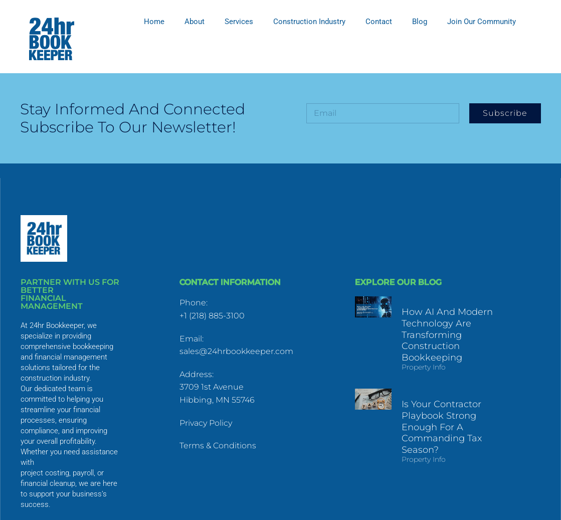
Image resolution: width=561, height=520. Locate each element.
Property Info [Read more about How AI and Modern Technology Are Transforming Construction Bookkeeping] (422, 364)
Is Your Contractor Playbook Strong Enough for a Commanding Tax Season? (456, 417)
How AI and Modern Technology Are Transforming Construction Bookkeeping (445, 333)
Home (154, 21)
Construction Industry (309, 21)
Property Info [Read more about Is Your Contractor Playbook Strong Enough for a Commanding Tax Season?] (422, 443)
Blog (419, 21)
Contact (378, 21)
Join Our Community (481, 21)
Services (239, 21)
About (194, 21)
